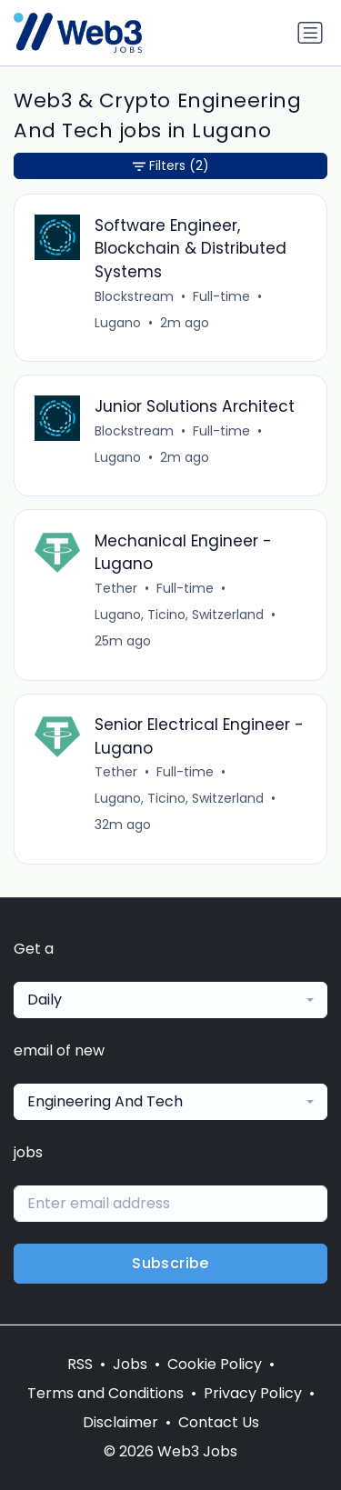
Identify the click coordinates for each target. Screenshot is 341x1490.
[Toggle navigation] (310, 32)
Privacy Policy (253, 1393)
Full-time (221, 296)
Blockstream (134, 296)
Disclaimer (120, 1422)
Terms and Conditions (105, 1393)
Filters (171, 165)
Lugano (118, 323)
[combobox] (170, 1000)
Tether (116, 588)
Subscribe (170, 1263)
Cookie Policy (214, 1364)
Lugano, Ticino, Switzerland (179, 614)
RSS (80, 1364)
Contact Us (218, 1422)
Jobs (130, 1364)
